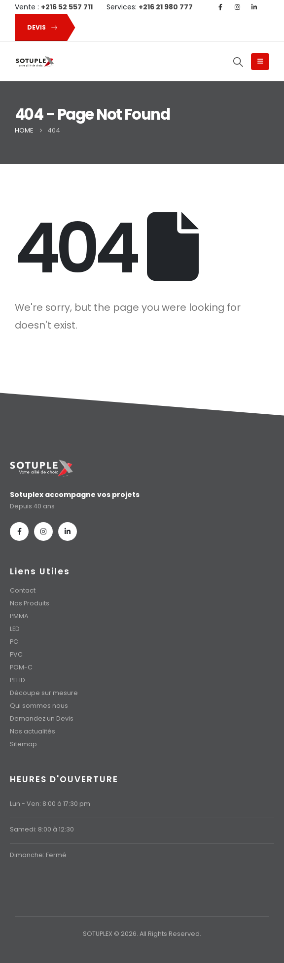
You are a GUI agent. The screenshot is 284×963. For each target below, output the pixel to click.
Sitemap (23, 744)
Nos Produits (29, 603)
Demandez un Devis (41, 718)
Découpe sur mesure (44, 693)
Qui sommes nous (39, 705)
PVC (16, 654)
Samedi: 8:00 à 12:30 (42, 829)
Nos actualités (32, 731)
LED (15, 629)
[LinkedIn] (254, 7)
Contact (23, 590)
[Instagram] (237, 7)
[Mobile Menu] (260, 61)
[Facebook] (220, 7)
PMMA (19, 616)
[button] (40, 27)
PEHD (17, 680)
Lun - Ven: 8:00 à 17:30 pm (50, 803)
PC (14, 641)
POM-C (21, 667)
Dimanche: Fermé (38, 855)
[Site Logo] (34, 62)
